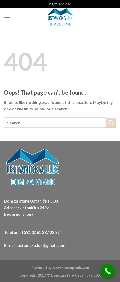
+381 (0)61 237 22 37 (40, 232)
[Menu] (7, 17)
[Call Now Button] (108, 271)
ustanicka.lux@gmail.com (41, 245)
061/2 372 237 (59, 4)
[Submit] (111, 123)
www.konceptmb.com (70, 267)
